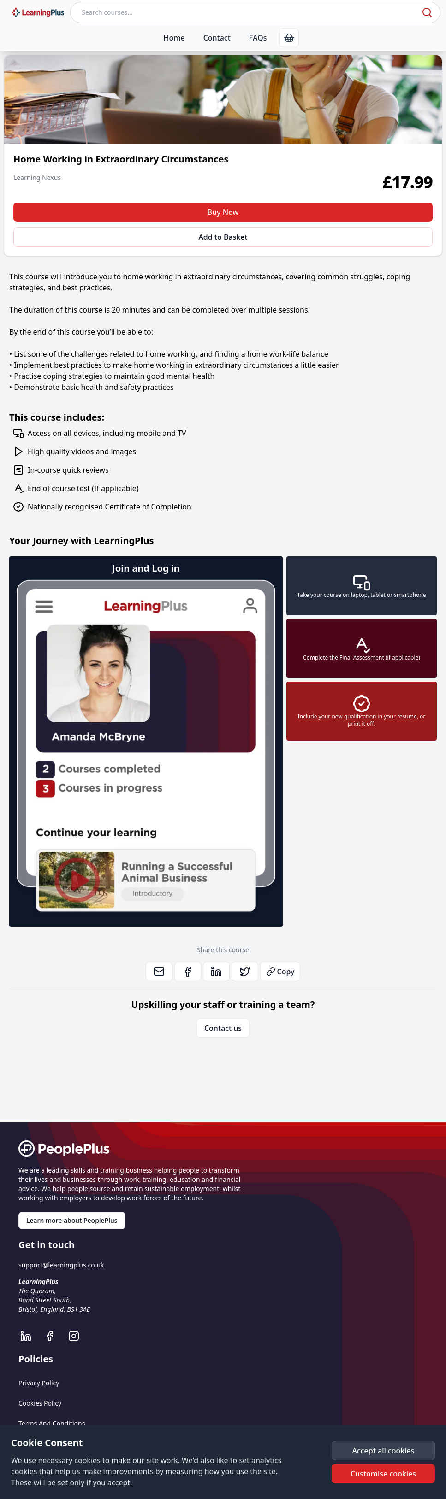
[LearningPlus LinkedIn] (30, 1336)
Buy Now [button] (223, 212)
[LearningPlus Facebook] (54, 1336)
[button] (383, 1450)
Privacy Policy (38, 1382)
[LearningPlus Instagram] (78, 1336)
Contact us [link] (223, 1028)
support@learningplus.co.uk (61, 1265)
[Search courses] (245, 12)
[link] (289, 37)
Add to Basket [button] (222, 237)
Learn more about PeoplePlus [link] (72, 1220)
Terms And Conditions (51, 1423)
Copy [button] (280, 971)
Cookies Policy (39, 1403)
